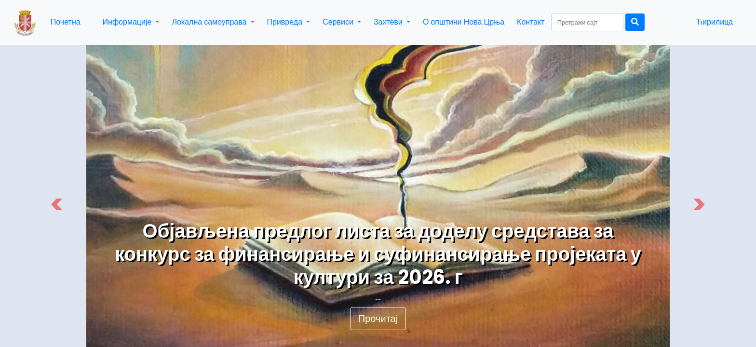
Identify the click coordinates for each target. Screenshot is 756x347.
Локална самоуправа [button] (210, 21)
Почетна (66, 21)
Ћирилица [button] (714, 21)
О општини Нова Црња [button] (463, 21)
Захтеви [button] (389, 21)
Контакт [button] (531, 21)
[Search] (587, 22)
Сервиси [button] (339, 21)
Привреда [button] (286, 21)
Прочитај (378, 318)
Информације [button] (128, 21)
